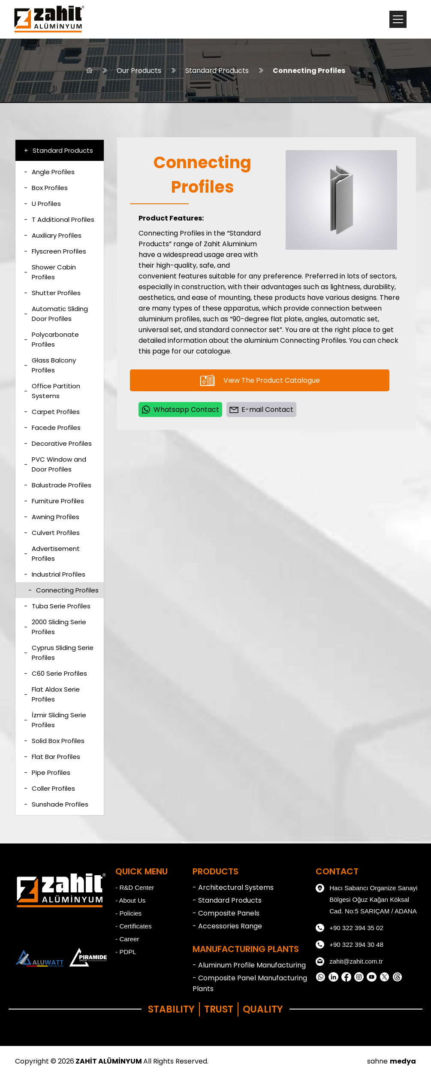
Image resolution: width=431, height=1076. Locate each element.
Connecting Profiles (309, 71)
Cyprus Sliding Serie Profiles (58, 652)
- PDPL (125, 951)
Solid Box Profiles (54, 741)
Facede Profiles (52, 427)
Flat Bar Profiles (52, 757)
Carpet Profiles (52, 412)
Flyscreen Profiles (55, 251)
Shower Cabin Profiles (50, 272)
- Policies (128, 913)
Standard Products (217, 71)
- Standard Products (227, 900)
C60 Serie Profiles (55, 673)
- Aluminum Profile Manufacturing (249, 965)
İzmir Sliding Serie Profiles (55, 719)
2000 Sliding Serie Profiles (55, 626)
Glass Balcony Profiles (50, 365)
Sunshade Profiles (56, 804)
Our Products (139, 71)
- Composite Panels (226, 913)
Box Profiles (46, 188)
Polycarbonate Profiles (51, 339)
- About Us (130, 900)
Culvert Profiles (52, 533)
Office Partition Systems (52, 390)
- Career (127, 939)
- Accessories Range (227, 926)
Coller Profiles (49, 788)
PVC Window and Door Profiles (55, 464)
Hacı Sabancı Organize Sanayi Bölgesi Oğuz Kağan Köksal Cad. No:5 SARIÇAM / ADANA (366, 898)
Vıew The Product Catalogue (260, 380)
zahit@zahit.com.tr (349, 961)
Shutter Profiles (52, 293)
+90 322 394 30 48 (349, 944)
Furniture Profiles (54, 501)
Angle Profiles (49, 172)
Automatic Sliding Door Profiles (56, 313)
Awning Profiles (51, 517)
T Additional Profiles (59, 219)
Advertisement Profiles (52, 553)
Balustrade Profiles (57, 485)
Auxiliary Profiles (52, 235)
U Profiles (42, 204)
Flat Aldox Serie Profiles (52, 694)
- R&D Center (134, 887)
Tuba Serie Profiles (57, 606)
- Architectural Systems (233, 887)
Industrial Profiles (54, 574)
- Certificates (133, 926)
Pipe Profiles (47, 772)
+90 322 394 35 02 (349, 928)
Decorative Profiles (58, 443)
